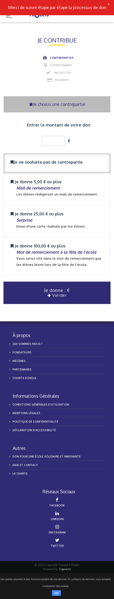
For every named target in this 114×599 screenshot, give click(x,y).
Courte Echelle (24, 378)
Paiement (62, 80)
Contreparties (61, 58)
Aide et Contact (25, 465)
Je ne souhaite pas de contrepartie (47, 162)
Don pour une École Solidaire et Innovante (46, 456)
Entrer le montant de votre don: (59, 124)
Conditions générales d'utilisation (40, 404)
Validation (62, 72)
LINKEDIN (57, 516)
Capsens (65, 569)
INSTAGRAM (57, 529)
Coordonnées (61, 65)
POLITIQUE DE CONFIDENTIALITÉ (35, 421)
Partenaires (22, 369)
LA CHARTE (20, 473)
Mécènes (19, 361)
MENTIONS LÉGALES (26, 413)
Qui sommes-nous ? (27, 344)
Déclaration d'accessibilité (34, 430)
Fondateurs (22, 352)
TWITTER (57, 543)
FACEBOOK (57, 502)
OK (56, 593)
